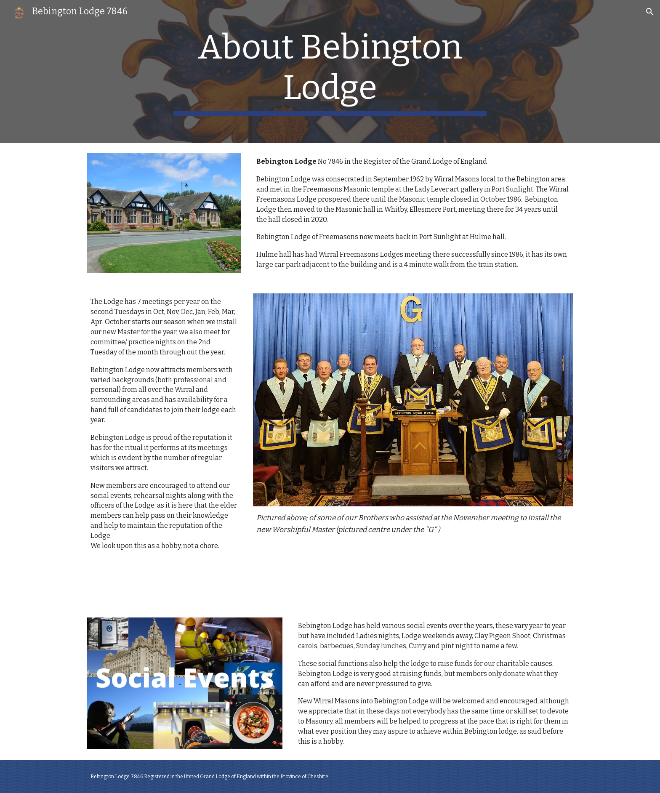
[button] (650, 12)
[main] (330, 72)
